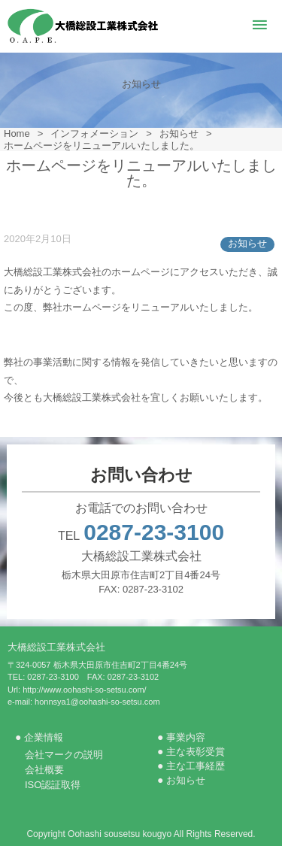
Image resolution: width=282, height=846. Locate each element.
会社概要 (44, 769)
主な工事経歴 (195, 766)
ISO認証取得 (52, 784)
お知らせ (247, 243)
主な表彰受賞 (195, 751)
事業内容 (185, 737)
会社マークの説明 (64, 754)
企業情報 (43, 737)
